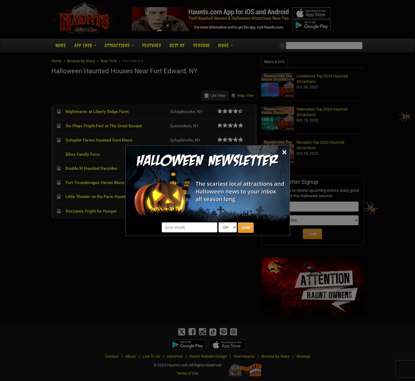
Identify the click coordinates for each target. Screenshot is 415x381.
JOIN (245, 227)
